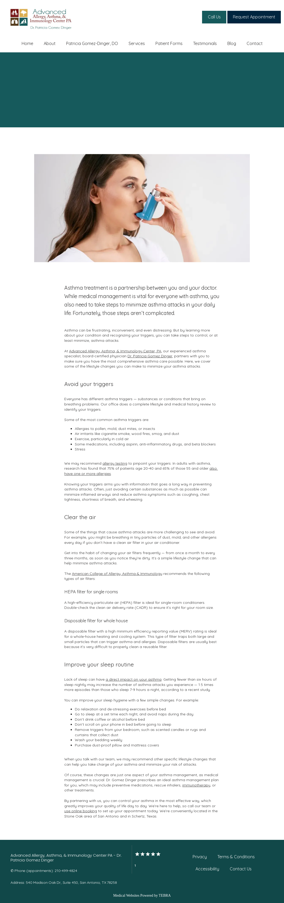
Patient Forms (169, 43)
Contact (255, 43)
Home (27, 43)
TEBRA (165, 895)
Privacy (200, 856)
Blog (231, 43)
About (50, 43)
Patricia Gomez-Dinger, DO (92, 43)
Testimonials (205, 43)
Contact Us (241, 868)
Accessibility (207, 868)
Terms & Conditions (236, 856)
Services (137, 43)
